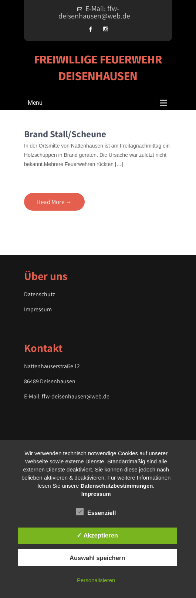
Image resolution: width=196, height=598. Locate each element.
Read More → (54, 202)
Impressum (38, 309)
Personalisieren (96, 580)
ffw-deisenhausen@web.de (75, 396)
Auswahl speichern (97, 557)
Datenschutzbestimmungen (117, 486)
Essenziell (96, 511)
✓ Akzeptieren (97, 535)
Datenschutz (39, 294)
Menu (35, 102)
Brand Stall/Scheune (65, 134)
